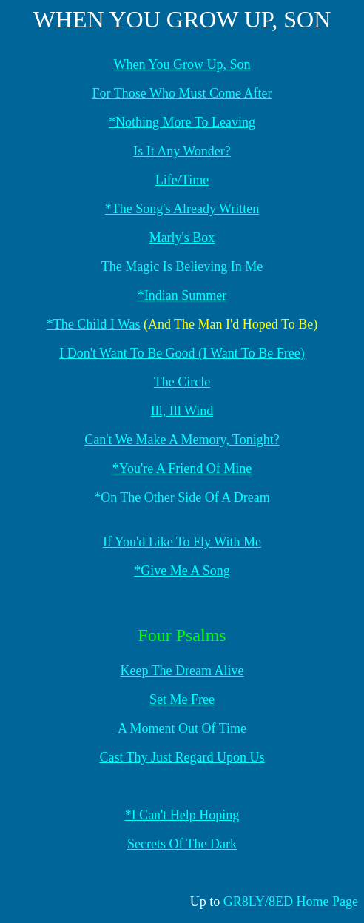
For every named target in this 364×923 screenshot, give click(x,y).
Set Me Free (182, 699)
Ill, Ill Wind (182, 410)
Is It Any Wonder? (182, 151)
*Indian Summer (182, 295)
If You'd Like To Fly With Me (182, 541)
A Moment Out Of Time (182, 728)
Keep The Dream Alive (181, 670)
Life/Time (182, 179)
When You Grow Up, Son (181, 64)
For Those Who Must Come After (182, 93)
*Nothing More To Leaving (182, 122)
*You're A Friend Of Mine (182, 468)
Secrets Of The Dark (182, 843)
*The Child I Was (94, 324)
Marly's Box (182, 237)
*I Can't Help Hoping (182, 815)
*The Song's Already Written (182, 208)
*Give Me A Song (182, 570)
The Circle (182, 382)
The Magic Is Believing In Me (182, 266)
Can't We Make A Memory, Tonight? (182, 439)
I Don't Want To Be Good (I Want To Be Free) (181, 353)
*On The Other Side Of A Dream (182, 497)
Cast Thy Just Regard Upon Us (181, 757)
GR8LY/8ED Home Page (290, 901)
